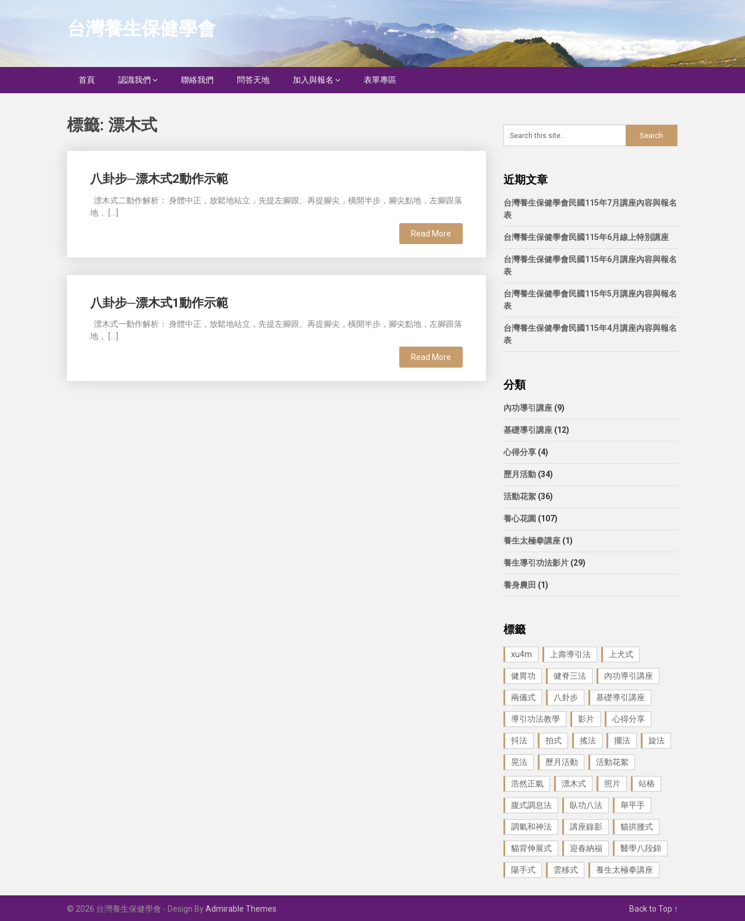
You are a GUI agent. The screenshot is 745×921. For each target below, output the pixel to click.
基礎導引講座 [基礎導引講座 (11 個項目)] (620, 697)
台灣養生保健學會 (141, 28)
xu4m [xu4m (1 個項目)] (521, 654)
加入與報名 (313, 79)
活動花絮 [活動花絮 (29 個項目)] (612, 762)
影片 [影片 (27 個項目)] (586, 719)
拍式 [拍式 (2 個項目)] (553, 740)
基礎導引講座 (527, 430)
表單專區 (380, 79)
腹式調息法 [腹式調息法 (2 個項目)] (531, 805)
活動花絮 (519, 496)
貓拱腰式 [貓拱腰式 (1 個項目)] (636, 826)
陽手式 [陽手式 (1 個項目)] (523, 869)
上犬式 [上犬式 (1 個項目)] (621, 654)
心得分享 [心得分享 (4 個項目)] (628, 719)
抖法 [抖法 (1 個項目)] (519, 740)
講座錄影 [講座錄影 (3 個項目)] (586, 826)
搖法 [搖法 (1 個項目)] (588, 740)
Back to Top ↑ (653, 908)
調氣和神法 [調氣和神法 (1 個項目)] (531, 826)
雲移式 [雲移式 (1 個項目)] (566, 869)
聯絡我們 (197, 79)
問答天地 (253, 79)
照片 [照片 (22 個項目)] (612, 783)
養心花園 (519, 518)
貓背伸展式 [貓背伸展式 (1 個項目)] (531, 848)
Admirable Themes (240, 908)
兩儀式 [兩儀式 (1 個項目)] (523, 697)
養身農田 (519, 585)
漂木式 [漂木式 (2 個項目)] (574, 783)
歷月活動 (519, 474)
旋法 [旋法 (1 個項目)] (656, 740)
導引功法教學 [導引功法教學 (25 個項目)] (535, 719)
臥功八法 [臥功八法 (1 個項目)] (586, 805)
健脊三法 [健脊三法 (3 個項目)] (570, 675)
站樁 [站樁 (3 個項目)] (646, 783)
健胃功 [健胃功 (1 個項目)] (523, 675)
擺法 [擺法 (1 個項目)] (622, 740)
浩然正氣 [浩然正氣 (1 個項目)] (527, 783)
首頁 (87, 79)
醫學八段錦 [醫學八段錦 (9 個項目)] (640, 848)
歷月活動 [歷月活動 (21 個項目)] (561, 762)
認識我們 (134, 79)
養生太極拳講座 (531, 540)
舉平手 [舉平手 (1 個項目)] (632, 805)
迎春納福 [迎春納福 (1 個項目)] (586, 848)
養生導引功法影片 (536, 562)
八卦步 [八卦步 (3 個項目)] (566, 697)
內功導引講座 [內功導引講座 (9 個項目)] (628, 675)
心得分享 (519, 452)
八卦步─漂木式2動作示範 (159, 179)
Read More (431, 233)
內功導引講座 (527, 407)
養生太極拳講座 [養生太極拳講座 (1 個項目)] (624, 869)
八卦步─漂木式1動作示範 (159, 303)
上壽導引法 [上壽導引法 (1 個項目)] (570, 654)
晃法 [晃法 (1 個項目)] (519, 762)
